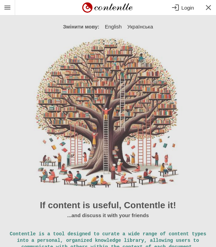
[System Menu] (7, 7)
